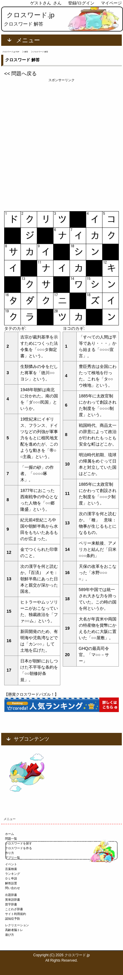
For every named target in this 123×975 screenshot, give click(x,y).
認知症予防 (12, 918)
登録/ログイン (81, 3)
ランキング (12, 873)
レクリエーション (17, 925)
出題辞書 (11, 894)
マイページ (111, 3)
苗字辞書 (11, 904)
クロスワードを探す (18, 843)
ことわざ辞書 (14, 909)
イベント (11, 864)
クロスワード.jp (31, 15)
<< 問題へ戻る (20, 73)
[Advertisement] (61, 144)
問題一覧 (11, 838)
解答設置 (11, 883)
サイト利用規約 (15, 914)
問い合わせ (12, 888)
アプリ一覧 (12, 857)
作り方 (9, 853)
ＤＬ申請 (11, 878)
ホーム (9, 834)
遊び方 (9, 934)
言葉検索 (11, 869)
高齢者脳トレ (14, 930)
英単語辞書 (12, 899)
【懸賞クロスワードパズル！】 (31, 694)
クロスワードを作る (18, 848)
